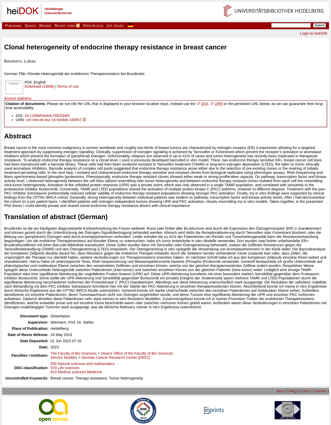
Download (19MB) (39, 86)
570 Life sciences (64, 368)
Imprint (321, 391)
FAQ (293, 391)
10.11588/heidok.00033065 (47, 116)
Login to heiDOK (313, 33)
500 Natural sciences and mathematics (82, 364)
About (281, 391)
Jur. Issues (115, 26)
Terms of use (68, 86)
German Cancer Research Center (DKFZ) (115, 357)
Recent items (65, 26)
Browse (45, 26)
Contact (306, 391)
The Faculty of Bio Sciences (73, 353)
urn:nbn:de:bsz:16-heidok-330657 (53, 120)
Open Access (93, 26)
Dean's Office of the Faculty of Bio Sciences (137, 353)
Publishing (13, 26)
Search (30, 26)
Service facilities (63, 357)
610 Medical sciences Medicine (76, 372)
